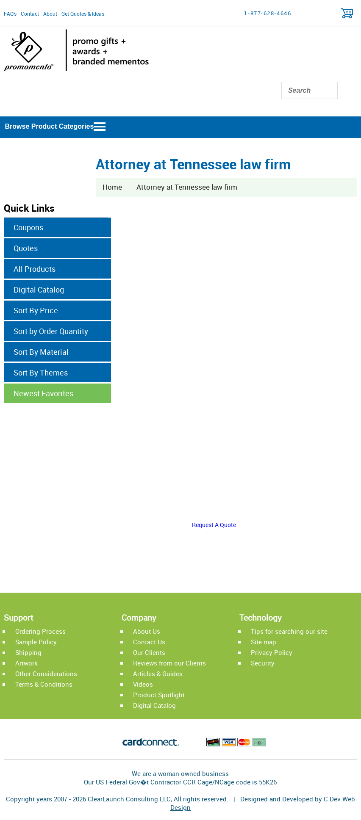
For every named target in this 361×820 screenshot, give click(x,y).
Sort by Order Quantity (51, 331)
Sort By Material (41, 352)
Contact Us (149, 642)
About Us (146, 631)
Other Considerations (46, 673)
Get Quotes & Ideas (82, 13)
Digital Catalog (39, 289)
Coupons (28, 227)
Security (263, 663)
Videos (143, 684)
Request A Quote (214, 525)
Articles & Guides (158, 673)
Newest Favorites (43, 393)
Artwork (26, 663)
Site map (263, 642)
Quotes (26, 248)
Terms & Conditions (43, 684)
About (50, 13)
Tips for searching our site (289, 631)
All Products (35, 269)
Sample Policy (36, 642)
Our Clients (149, 652)
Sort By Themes (41, 372)
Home (112, 187)
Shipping (28, 652)
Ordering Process (40, 631)
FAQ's (10, 13)
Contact (30, 13)
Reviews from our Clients (169, 663)
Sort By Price (36, 310)
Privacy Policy (271, 652)
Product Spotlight (159, 694)
